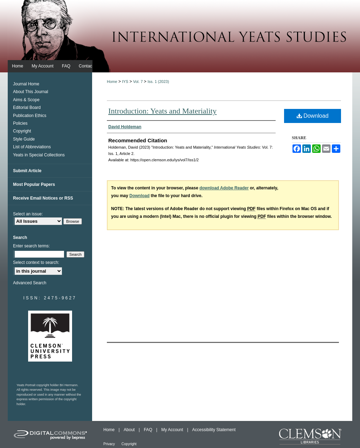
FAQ (148, 429)
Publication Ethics (29, 115)
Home (112, 81)
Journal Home (26, 84)
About (130, 429)
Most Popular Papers (34, 184)
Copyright (22, 131)
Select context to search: (36, 262)
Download (313, 116)
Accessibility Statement (214, 429)
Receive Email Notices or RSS (43, 198)
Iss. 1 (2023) (158, 81)
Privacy (109, 444)
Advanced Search (29, 282)
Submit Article (27, 170)
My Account (172, 429)
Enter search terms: (31, 246)
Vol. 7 (138, 81)
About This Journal (30, 91)
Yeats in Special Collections (39, 154)
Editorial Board (27, 107)
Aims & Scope (26, 99)
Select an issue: (28, 214)
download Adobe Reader (224, 188)
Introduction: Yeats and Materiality (162, 110)
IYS (125, 81)
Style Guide (24, 139)
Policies (20, 123)
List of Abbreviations (32, 146)
